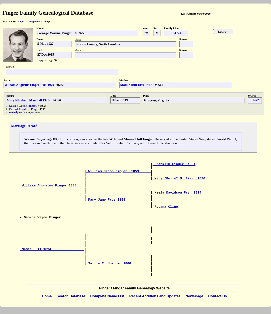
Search (223, 31)
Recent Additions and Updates (155, 296)
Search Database (71, 296)
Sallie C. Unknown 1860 (118, 263)
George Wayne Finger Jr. (24, 105)
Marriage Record (24, 126)
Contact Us (217, 296)
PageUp (22, 21)
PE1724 (176, 33)
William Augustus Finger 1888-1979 (29, 85)
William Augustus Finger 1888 (52, 185)
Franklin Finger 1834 (174, 164)
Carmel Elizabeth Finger (24, 109)
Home (47, 296)
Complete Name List (107, 296)
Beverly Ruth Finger (21, 112)
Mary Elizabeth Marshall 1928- (28, 100)
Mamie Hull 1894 (52, 249)
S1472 (255, 100)
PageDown (35, 21)
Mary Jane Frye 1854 (118, 200)
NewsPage (194, 296)
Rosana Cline (166, 207)
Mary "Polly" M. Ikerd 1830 (179, 178)
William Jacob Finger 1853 (118, 171)
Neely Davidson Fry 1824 (177, 192)
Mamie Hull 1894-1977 (136, 85)
